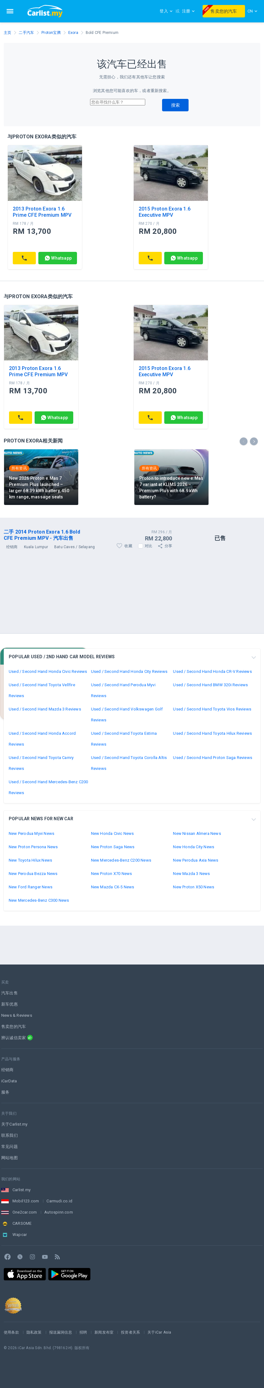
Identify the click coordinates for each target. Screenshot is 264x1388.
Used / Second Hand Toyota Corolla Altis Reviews (129, 763)
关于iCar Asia (159, 1332)
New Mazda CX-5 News (112, 887)
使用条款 (11, 1332)
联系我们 (9, 1135)
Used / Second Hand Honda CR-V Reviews (212, 671)
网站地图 (9, 1157)
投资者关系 (130, 1332)
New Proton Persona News (33, 846)
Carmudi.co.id (59, 1201)
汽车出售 (9, 993)
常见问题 (9, 1146)
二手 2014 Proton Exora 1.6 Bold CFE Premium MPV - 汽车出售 (42, 535)
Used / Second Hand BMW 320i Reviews (210, 684)
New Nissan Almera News (197, 833)
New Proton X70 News (111, 873)
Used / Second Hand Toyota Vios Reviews (212, 709)
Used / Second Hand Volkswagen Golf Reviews (127, 714)
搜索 (175, 105)
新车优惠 (9, 1004)
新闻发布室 (103, 1332)
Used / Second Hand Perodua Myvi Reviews (123, 690)
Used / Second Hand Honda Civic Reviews (48, 671)
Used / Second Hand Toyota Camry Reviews (41, 763)
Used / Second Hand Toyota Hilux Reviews (212, 733)
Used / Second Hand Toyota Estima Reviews (124, 739)
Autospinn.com (58, 1212)
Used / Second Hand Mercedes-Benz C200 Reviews (48, 787)
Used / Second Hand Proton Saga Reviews (212, 757)
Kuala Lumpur (36, 547)
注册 (188, 11)
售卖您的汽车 (220, 10)
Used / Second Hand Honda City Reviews (129, 671)
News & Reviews (16, 1015)
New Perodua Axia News (195, 860)
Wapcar (19, 1234)
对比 (148, 546)
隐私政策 (34, 1332)
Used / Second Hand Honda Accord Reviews (42, 739)
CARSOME (21, 1223)
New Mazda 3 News (191, 873)
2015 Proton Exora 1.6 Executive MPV (164, 212)
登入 (166, 11)
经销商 (7, 1069)
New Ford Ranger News (30, 887)
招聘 (83, 1332)
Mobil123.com (25, 1201)
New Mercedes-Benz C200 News (121, 860)
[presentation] (243, 441)
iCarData (9, 1081)
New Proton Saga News (113, 846)
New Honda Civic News (112, 833)
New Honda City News (193, 846)
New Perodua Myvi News (31, 833)
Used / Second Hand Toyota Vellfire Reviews (42, 690)
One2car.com (24, 1212)
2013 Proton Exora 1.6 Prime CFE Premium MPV (42, 212)
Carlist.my (21, 1189)
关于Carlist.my (14, 1124)
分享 (164, 546)
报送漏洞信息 (60, 1332)
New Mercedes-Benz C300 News (39, 900)
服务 (5, 1092)
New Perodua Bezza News (33, 873)
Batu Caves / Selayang (74, 547)
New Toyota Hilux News (30, 860)
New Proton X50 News (193, 887)
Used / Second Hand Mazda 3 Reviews (45, 709)
